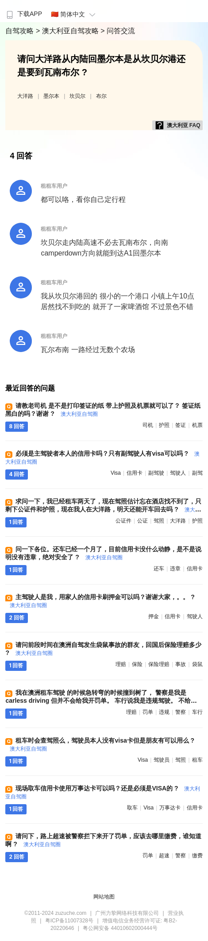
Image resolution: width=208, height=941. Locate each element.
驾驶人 (178, 473)
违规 (164, 712)
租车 (197, 760)
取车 (132, 808)
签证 (180, 425)
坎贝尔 (77, 96)
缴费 (197, 855)
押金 (153, 616)
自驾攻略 (20, 31)
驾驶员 (161, 760)
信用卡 (135, 473)
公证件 (123, 521)
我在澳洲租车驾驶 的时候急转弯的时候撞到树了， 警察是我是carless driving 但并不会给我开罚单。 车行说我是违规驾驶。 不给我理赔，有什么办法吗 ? (101, 700)
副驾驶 (156, 473)
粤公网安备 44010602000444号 (120, 928)
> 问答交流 (117, 31)
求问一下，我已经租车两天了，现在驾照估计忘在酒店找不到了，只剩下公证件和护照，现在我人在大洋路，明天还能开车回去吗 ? (103, 509)
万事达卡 (170, 808)
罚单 (148, 712)
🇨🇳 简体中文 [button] (74, 14)
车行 (197, 712)
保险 (137, 664)
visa (116, 473)
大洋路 (25, 96)
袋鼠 (197, 664)
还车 (159, 568)
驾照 (159, 521)
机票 (197, 425)
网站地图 (104, 897)
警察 (180, 712)
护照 (164, 425)
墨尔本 (51, 96)
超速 (164, 855)
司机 (148, 425)
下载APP (23, 13)
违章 (175, 568)
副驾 (197, 473)
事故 (180, 664)
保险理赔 (158, 664)
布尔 (101, 96)
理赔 (121, 664)
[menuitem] (23, 11)
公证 (142, 521)
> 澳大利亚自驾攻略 (68, 31)
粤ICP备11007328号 (69, 921)
